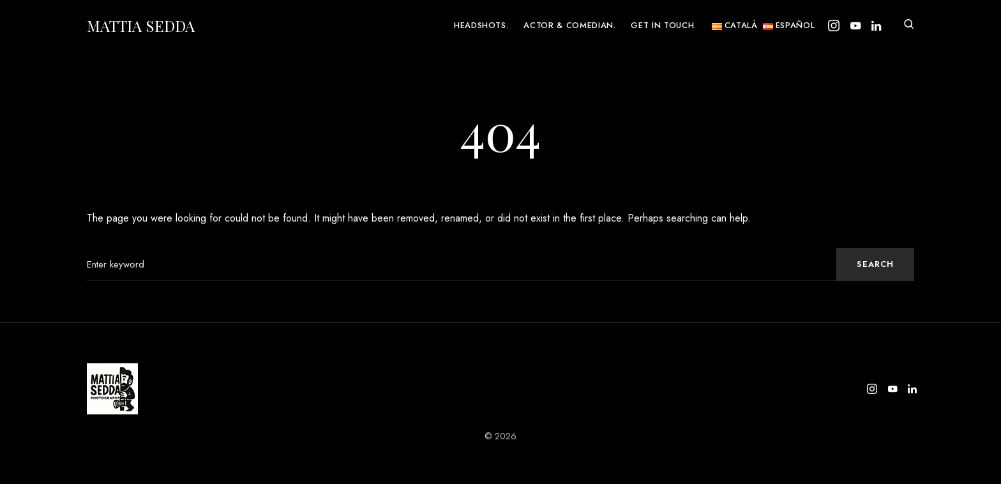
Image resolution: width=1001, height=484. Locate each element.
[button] (909, 25)
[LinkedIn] (876, 25)
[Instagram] (833, 25)
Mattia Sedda (141, 25)
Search (875, 264)
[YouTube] (855, 25)
